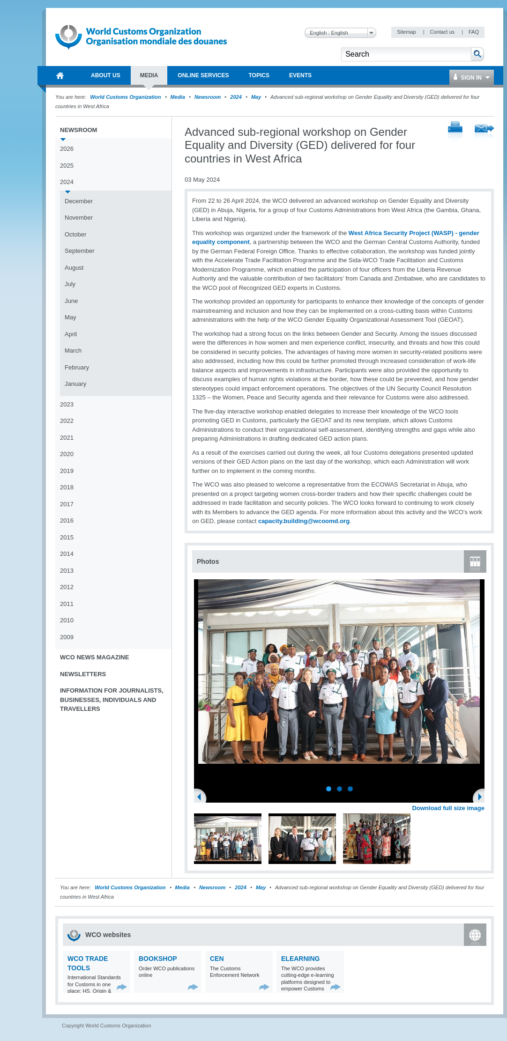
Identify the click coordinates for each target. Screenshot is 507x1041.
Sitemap (407, 32)
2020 (67, 454)
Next (482, 798)
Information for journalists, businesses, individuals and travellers (112, 699)
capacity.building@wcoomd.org (304, 520)
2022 (67, 420)
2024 (235, 97)
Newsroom (207, 97)
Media (178, 97)
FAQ (474, 32)
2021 (67, 437)
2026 (67, 148)
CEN (217, 958)
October (75, 234)
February (77, 367)
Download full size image (448, 808)
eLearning (300, 958)
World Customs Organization (126, 97)
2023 (67, 404)
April (71, 334)
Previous (202, 798)
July (70, 284)
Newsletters (83, 674)
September (80, 250)
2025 (67, 165)
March (73, 350)
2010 (67, 620)
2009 (67, 637)
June (71, 300)
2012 (67, 587)
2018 (67, 487)
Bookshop (158, 958)
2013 (67, 570)
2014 (67, 553)
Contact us (443, 32)
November (79, 217)
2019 (67, 470)
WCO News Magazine (94, 657)
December (79, 201)
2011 (67, 603)
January (75, 383)
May (256, 97)
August (74, 267)
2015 (67, 537)
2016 (67, 520)
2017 (67, 504)
